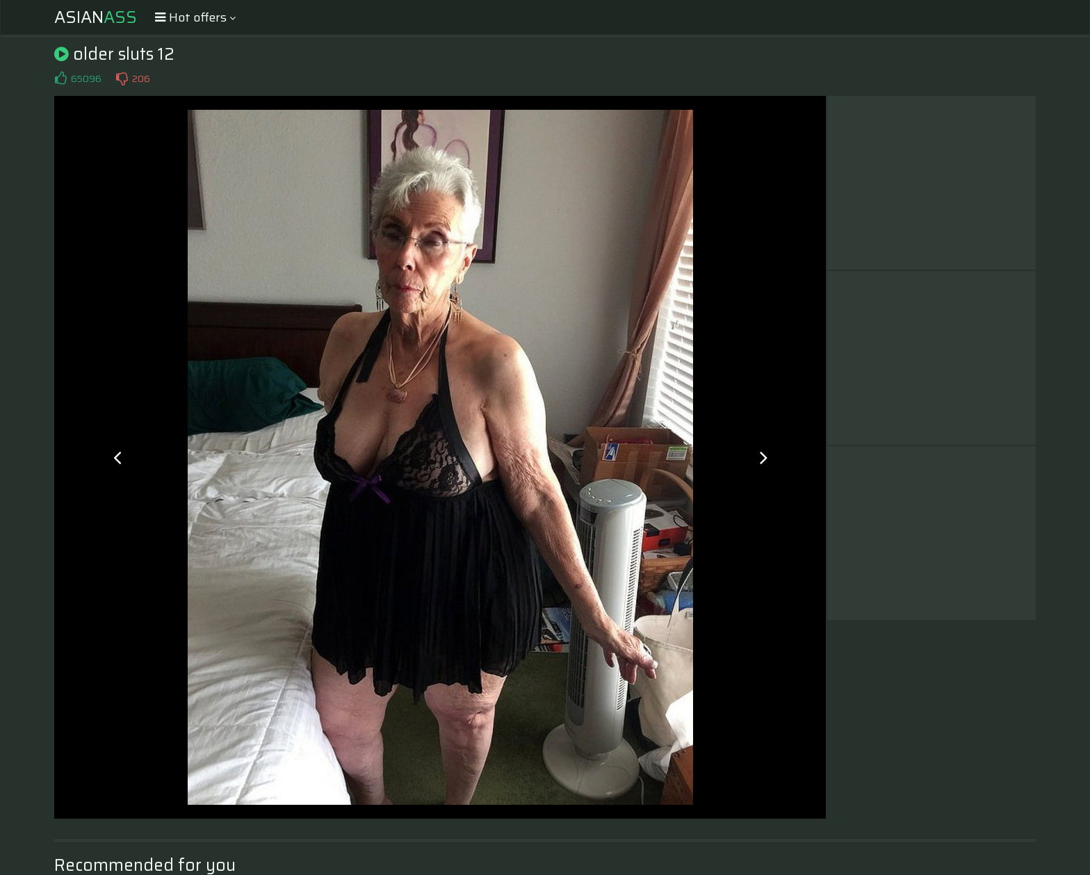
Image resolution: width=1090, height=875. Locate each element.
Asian (95, 17)
